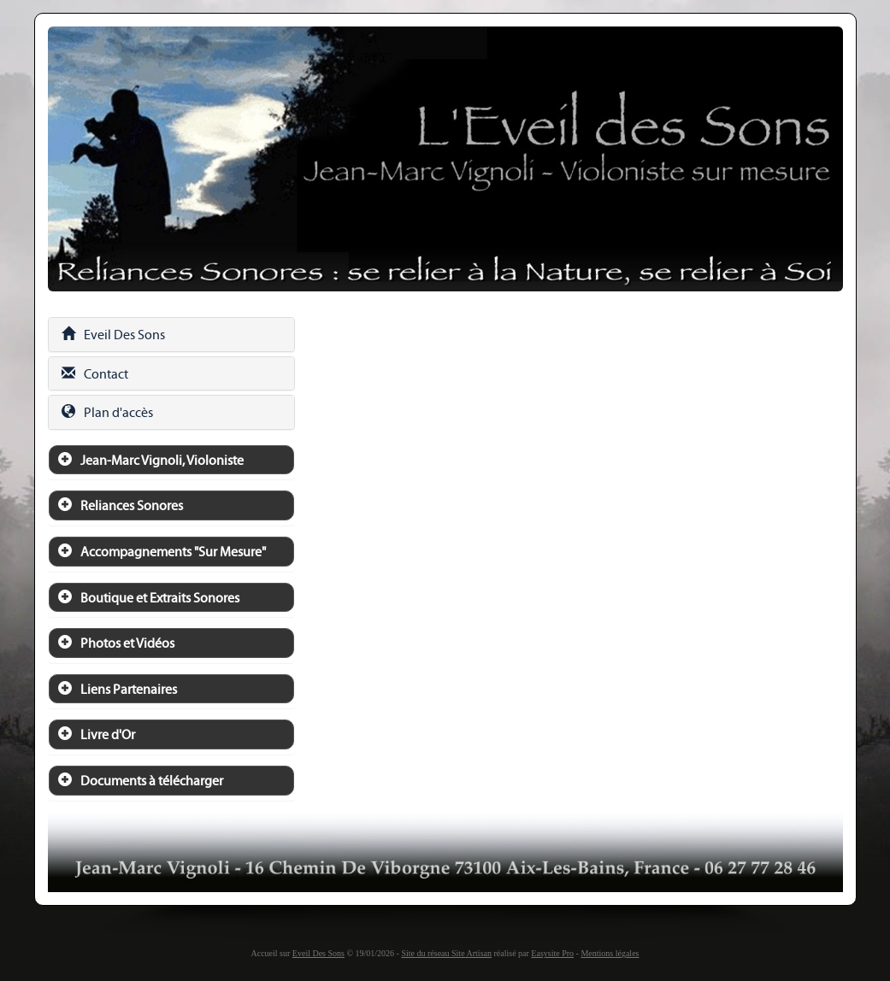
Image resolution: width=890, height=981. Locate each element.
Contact (95, 374)
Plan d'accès (107, 412)
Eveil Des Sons (113, 334)
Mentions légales (610, 953)
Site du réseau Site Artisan (446, 953)
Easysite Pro (552, 953)
